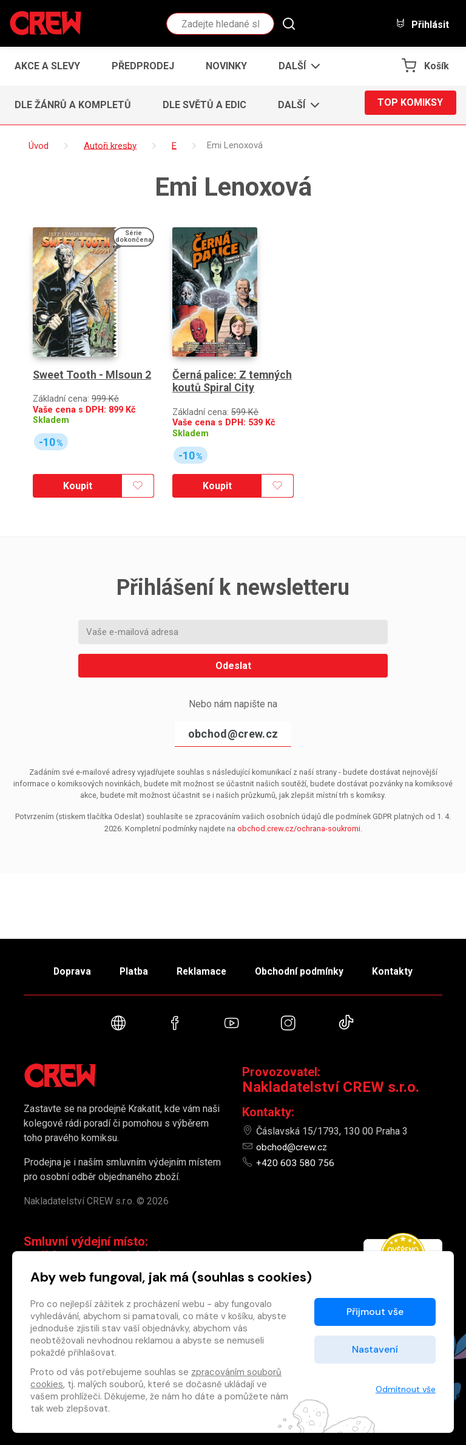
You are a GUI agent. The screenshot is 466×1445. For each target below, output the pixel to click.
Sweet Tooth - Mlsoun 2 (92, 357)
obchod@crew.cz (233, 716)
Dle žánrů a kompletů (73, 105)
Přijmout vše (375, 1311)
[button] (296, 66)
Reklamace (202, 967)
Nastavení (375, 1349)
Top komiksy (410, 105)
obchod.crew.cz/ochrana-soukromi (298, 810)
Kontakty (403, 967)
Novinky (226, 66)
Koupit (75, 468)
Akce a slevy (47, 66)
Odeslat (233, 647)
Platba (128, 967)
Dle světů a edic (204, 105)
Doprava (61, 967)
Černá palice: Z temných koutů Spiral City (233, 364)
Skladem (51, 402)
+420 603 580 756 (295, 1163)
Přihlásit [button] (422, 24)
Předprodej (143, 66)
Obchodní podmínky (305, 967)
